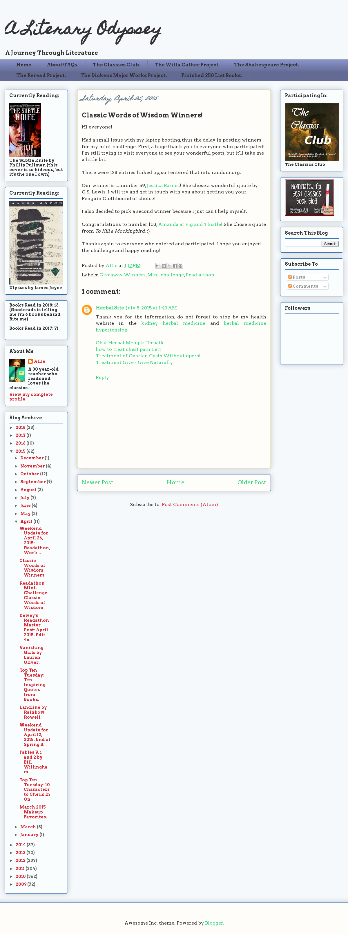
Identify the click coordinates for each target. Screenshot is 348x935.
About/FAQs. (63, 65)
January (29, 834)
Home (175, 482)
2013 (21, 852)
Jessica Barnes (163, 185)
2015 (21, 451)
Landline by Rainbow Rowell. (33, 712)
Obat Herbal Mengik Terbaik (130, 342)
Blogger (214, 923)
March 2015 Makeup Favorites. (33, 812)
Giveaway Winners (122, 275)
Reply (102, 377)
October (30, 474)
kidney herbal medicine (173, 323)
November (33, 466)
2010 (21, 876)
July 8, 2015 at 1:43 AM (151, 308)
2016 (21, 443)
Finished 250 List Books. (211, 75)
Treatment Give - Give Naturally (134, 362)
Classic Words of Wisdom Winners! (32, 567)
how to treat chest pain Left (128, 349)
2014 (21, 844)
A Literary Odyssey (83, 30)
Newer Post (97, 482)
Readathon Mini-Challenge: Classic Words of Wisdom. (33, 595)
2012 (21, 860)
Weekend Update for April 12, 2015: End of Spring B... (34, 735)
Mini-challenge (165, 275)
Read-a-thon (200, 275)
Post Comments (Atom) (190, 504)
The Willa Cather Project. (187, 65)
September (33, 481)
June (26, 505)
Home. (24, 65)
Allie (112, 265)
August (28, 490)
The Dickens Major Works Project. (123, 75)
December (32, 458)
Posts (296, 277)
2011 (21, 868)
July (25, 497)
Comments (303, 286)
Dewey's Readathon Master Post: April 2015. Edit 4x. (34, 627)
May (26, 513)
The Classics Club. (116, 65)
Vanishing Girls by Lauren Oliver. (31, 654)
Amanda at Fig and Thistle (189, 224)
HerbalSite (110, 308)
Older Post (252, 482)
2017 (21, 435)
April (26, 521)
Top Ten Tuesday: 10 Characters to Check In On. (34, 790)
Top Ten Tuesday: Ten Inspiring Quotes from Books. (32, 685)
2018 (21, 427)
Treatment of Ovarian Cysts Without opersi (148, 355)
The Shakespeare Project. (266, 65)
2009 (21, 884)
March (28, 827)
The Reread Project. (41, 75)
